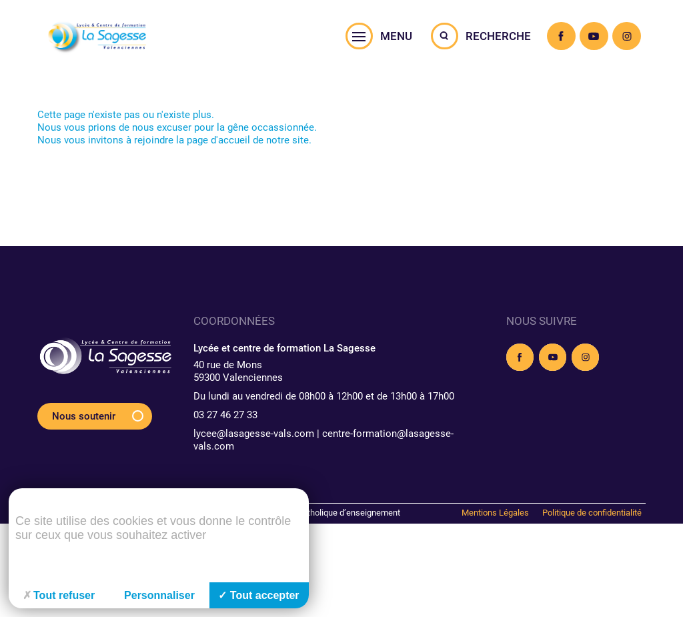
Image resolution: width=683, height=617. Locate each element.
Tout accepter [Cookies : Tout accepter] (258, 595)
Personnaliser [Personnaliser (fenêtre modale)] (159, 595)
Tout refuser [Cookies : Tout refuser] (59, 595)
